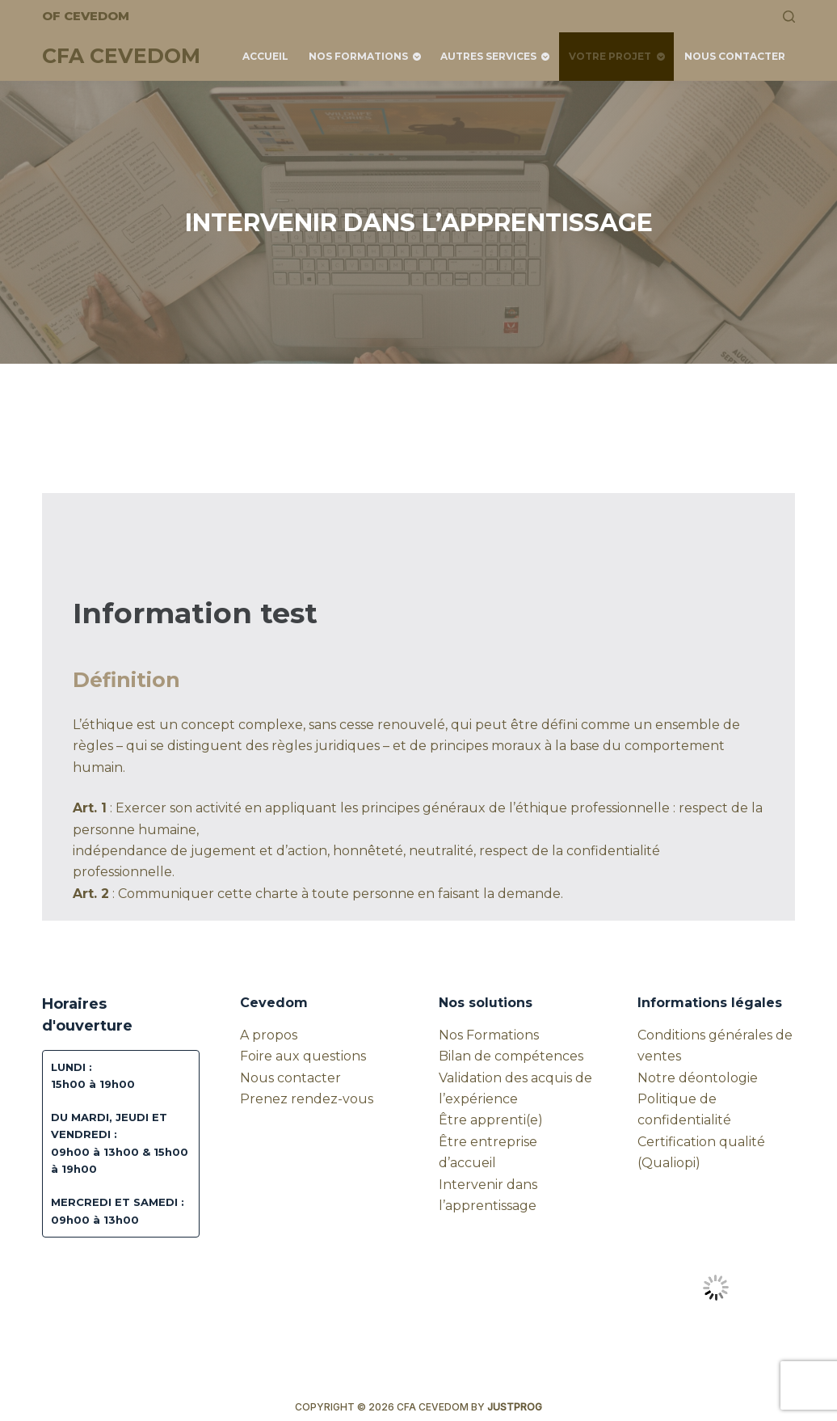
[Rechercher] (789, 17)
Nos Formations (489, 1035)
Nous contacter (290, 1078)
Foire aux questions (303, 1056)
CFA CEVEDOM (121, 56)
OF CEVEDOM (85, 15)
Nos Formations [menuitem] (366, 56)
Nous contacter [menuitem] (734, 56)
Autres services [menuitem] (496, 56)
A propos (268, 1035)
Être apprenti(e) (491, 1120)
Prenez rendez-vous (306, 1099)
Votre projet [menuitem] (618, 56)
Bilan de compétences (511, 1056)
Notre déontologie (697, 1078)
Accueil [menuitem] (265, 56)
